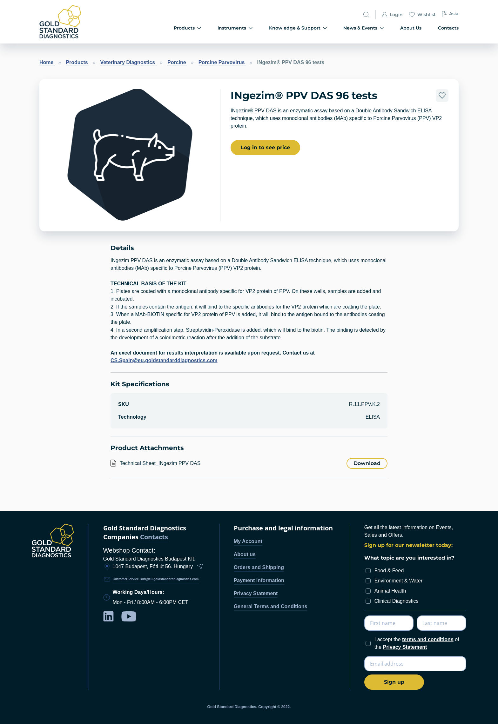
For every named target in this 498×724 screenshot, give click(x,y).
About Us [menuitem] (410, 28)
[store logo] (71, 21)
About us (245, 554)
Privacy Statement (256, 593)
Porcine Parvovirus (222, 62)
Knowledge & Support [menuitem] (298, 28)
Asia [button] (450, 14)
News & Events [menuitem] (363, 28)
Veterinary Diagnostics (128, 62)
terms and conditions (428, 639)
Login (392, 14)
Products (77, 62)
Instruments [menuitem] (235, 28)
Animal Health (390, 591)
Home (47, 62)
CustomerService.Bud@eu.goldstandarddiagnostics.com (156, 579)
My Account (248, 541)
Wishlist (422, 14)
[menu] (285, 28)
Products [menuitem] (187, 28)
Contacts (154, 537)
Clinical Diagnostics (396, 601)
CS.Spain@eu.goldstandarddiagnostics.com (164, 360)
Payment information (259, 580)
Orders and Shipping (259, 567)
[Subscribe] (394, 682)
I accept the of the (416, 643)
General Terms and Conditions (270, 606)
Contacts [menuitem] (448, 28)
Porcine (177, 62)
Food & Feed (389, 570)
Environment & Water (398, 580)
